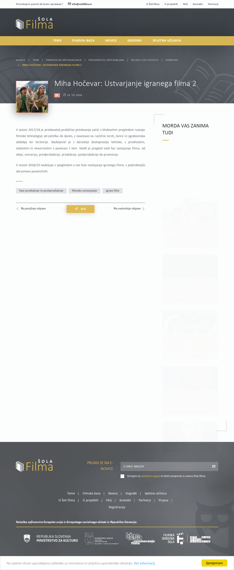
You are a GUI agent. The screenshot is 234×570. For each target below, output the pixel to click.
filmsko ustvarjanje (84, 190)
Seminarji (171, 59)
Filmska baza (83, 40)
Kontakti (198, 4)
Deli (80, 209)
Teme (57, 40)
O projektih (171, 4)
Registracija (211, 26)
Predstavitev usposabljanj (106, 59)
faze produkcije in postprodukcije (41, 190)
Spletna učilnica (167, 40)
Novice (111, 40)
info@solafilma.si (80, 4)
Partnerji (213, 4)
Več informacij (144, 563)
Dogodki (134, 40)
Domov (21, 59)
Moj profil (196, 21)
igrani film (112, 190)
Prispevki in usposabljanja (64, 59)
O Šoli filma (152, 4)
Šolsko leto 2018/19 (144, 59)
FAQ (185, 4)
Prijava (191, 26)
